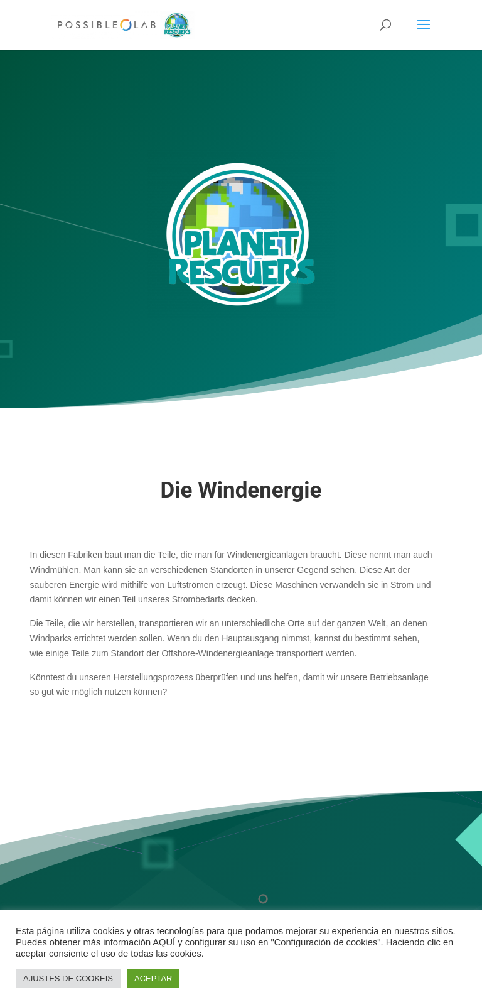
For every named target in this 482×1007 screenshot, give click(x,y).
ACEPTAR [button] (153, 978)
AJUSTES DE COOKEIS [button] (68, 978)
